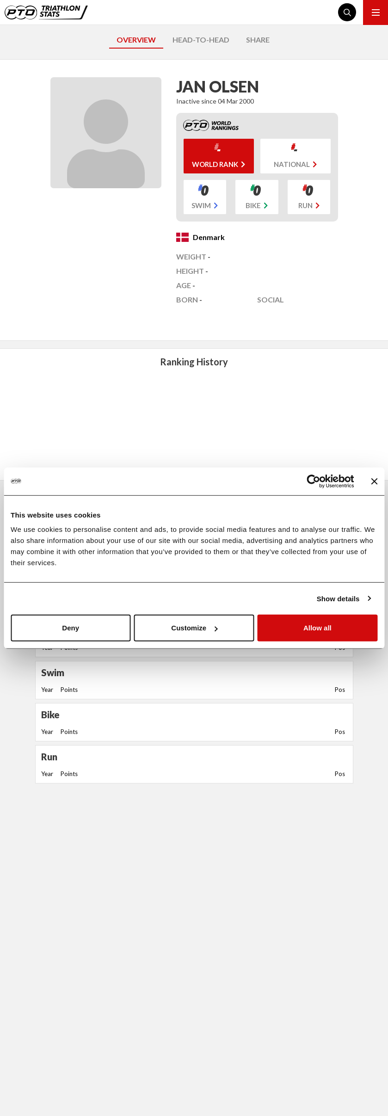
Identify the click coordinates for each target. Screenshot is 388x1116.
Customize (194, 628)
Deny (70, 628)
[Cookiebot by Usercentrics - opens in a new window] (313, 481)
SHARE (258, 39)
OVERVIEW (136, 39)
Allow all (317, 628)
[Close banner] (374, 481)
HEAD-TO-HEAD (200, 39)
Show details (338, 598)
